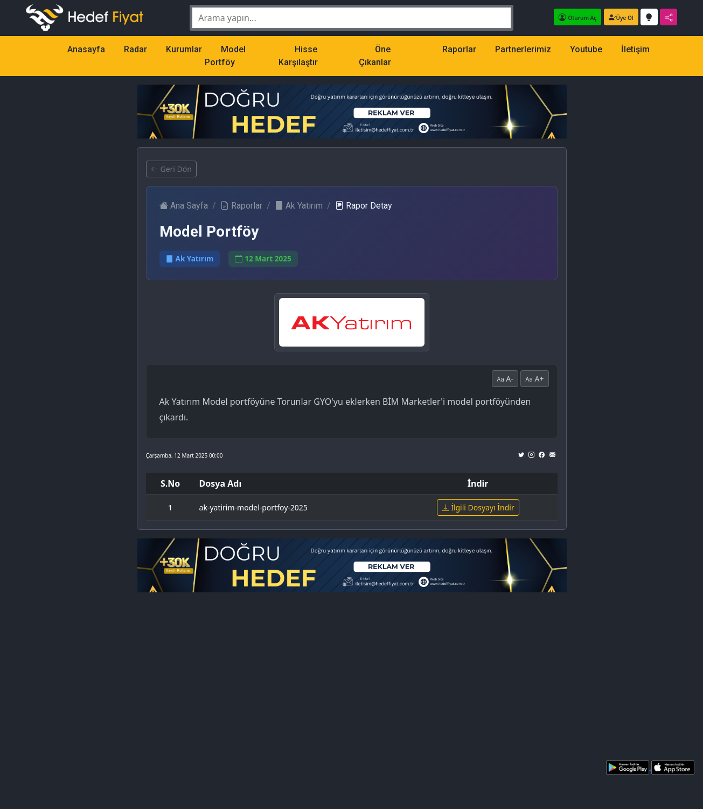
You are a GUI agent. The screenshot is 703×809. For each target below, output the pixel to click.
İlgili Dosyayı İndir (478, 507)
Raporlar (459, 49)
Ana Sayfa (183, 205)
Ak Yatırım (299, 205)
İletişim (635, 49)
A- (505, 379)
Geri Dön (171, 169)
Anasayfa (86, 49)
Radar (135, 49)
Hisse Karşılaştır (298, 55)
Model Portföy (225, 55)
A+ (534, 379)
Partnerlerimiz (523, 49)
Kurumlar (184, 49)
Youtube (586, 49)
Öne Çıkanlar (375, 55)
